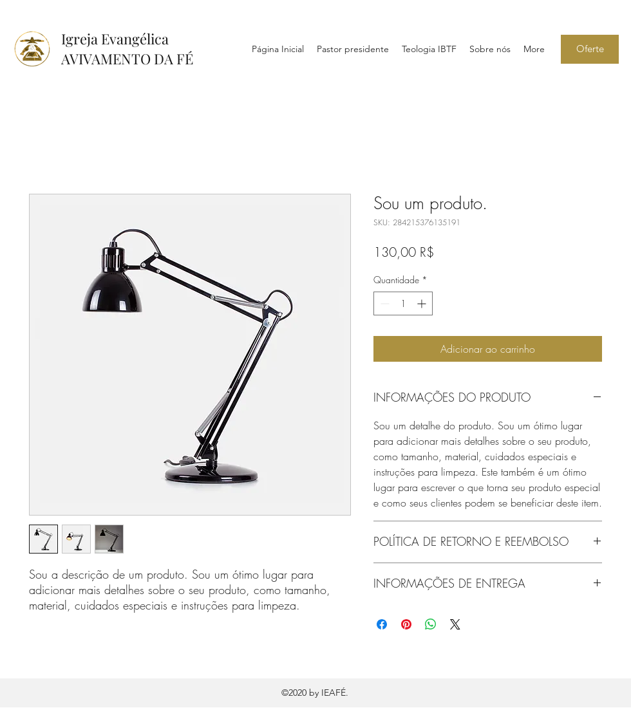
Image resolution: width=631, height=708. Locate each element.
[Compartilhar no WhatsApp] (430, 624)
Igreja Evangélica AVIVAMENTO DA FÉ (127, 48)
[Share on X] (455, 624)
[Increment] (423, 303)
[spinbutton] (403, 303)
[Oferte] (590, 49)
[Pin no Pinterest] (406, 624)
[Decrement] (383, 303)
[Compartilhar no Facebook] (382, 624)
